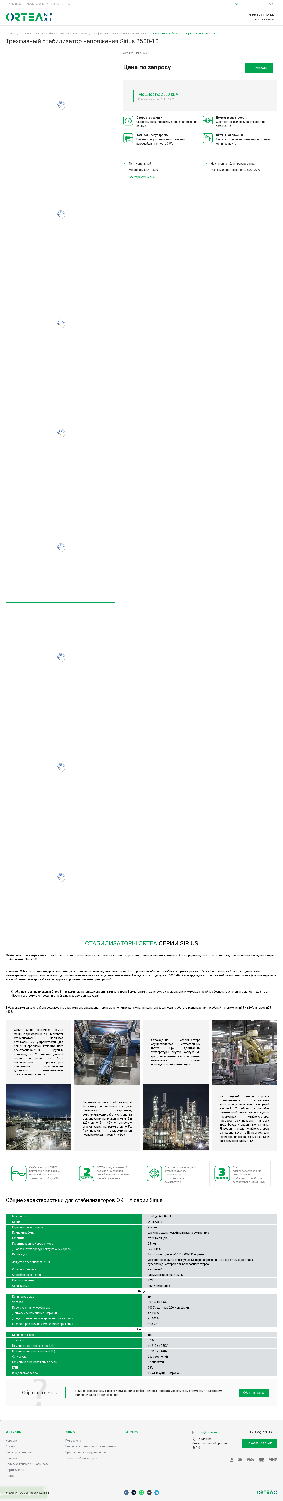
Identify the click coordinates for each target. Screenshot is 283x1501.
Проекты (11, 1458)
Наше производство (19, 1452)
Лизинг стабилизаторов (81, 1458)
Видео (10, 1475)
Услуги (70, 1432)
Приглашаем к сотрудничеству (86, 1452)
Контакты (132, 1432)
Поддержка (73, 1440)
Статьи (10, 1446)
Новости (11, 1440)
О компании (14, 1432)
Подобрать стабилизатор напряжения (91, 1446)
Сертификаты (15, 1470)
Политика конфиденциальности (27, 1464)
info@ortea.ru (253, 4)
